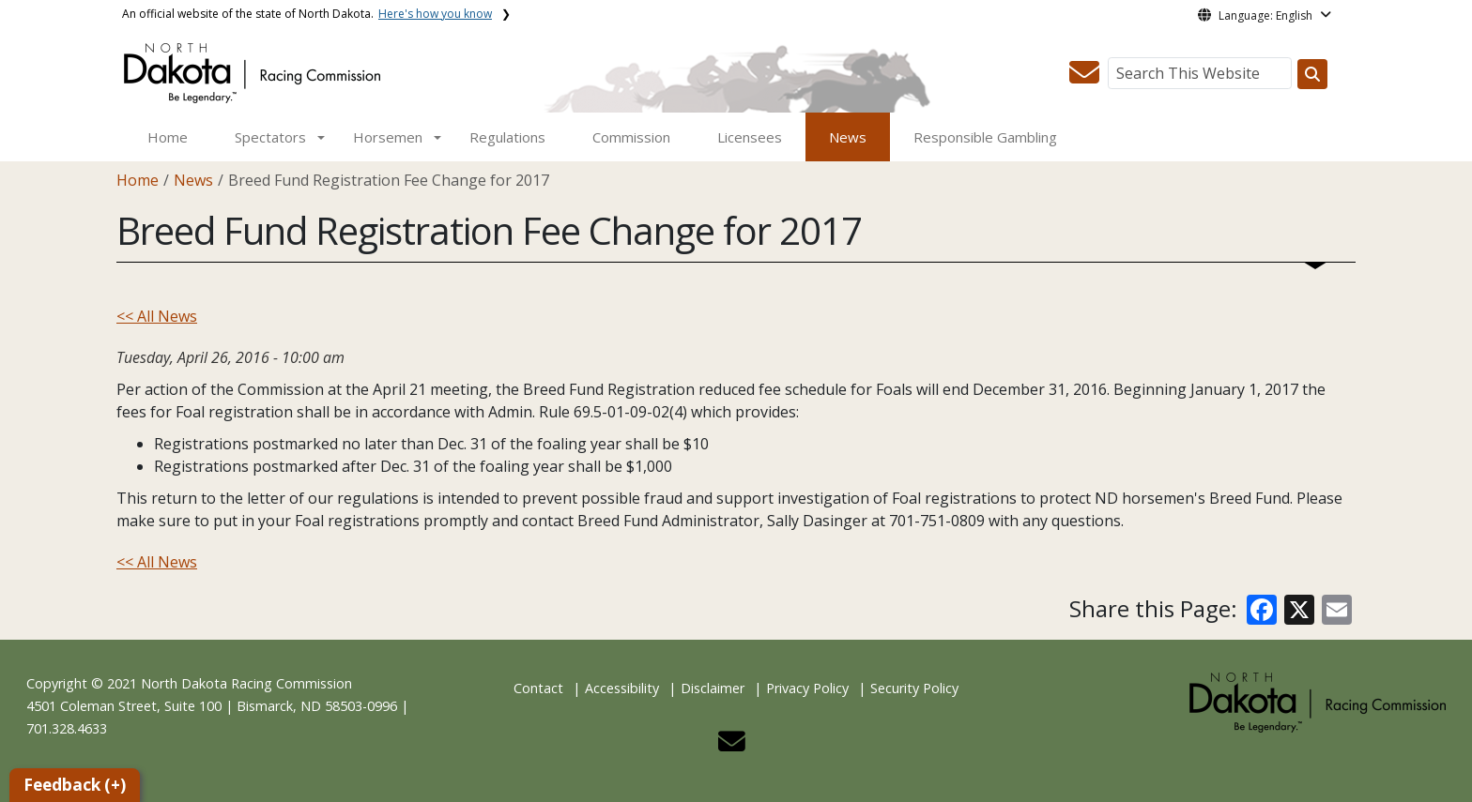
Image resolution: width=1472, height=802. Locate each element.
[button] (1084, 78)
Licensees (749, 137)
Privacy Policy (807, 688)
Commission (631, 137)
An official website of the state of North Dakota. (307, 14)
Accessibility (622, 688)
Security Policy (914, 688)
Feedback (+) (74, 784)
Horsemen (387, 137)
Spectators (270, 137)
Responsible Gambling (985, 137)
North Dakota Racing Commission (246, 683)
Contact (538, 688)
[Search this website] (1312, 74)
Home (167, 137)
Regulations (507, 137)
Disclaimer (712, 688)
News (847, 137)
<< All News (156, 316)
